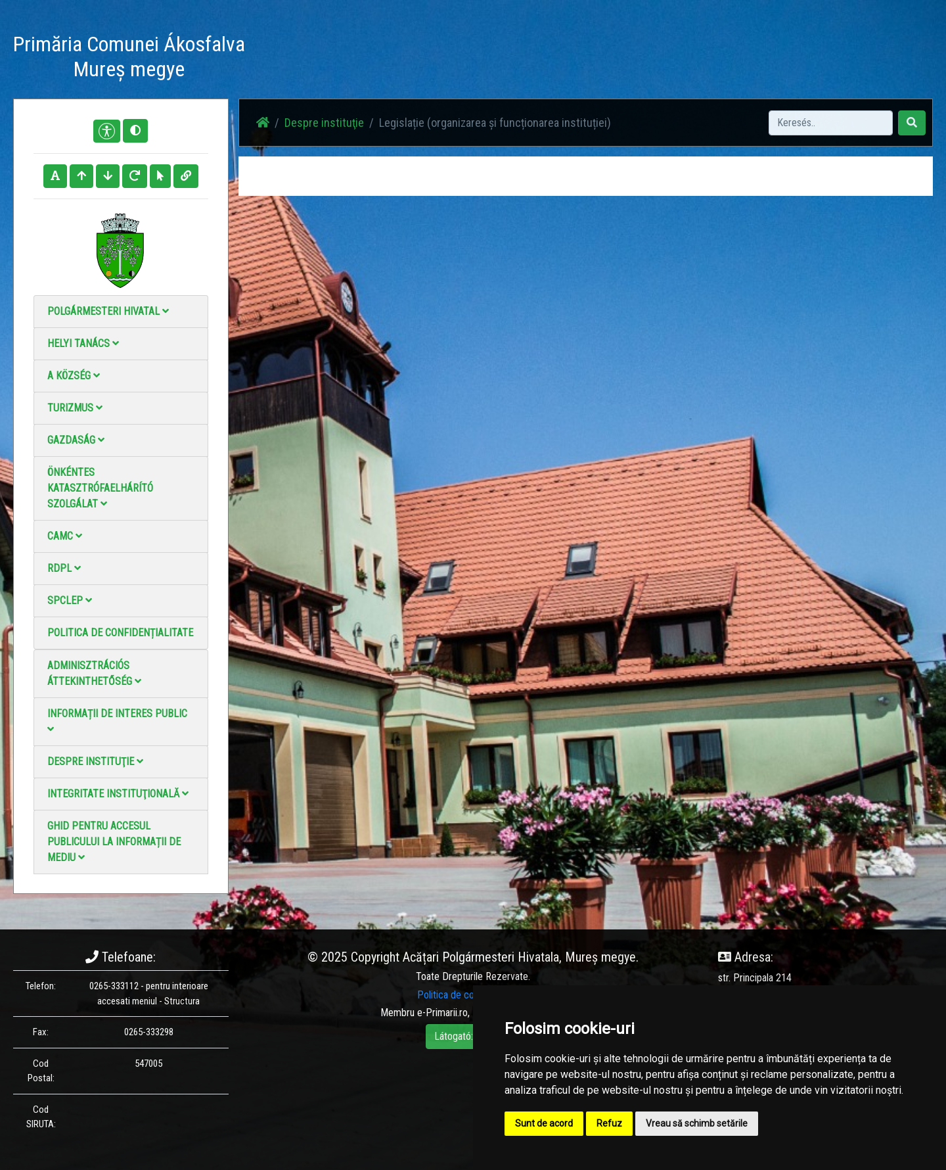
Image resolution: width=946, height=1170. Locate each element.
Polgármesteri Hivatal (108, 311)
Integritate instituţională (118, 793)
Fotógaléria (496, 59)
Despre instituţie (95, 761)
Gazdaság (75, 440)
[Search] (831, 122)
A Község (73, 375)
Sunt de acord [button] (544, 1123)
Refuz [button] (609, 1123)
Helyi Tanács (83, 343)
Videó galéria (562, 59)
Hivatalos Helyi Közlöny (730, 59)
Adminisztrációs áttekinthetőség (94, 673)
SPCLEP (69, 600)
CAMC (64, 536)
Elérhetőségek (635, 59)
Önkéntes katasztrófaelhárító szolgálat (100, 488)
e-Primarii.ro (442, 1012)
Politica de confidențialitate (120, 632)
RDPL (64, 568)
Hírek (445, 59)
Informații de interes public (117, 720)
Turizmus (74, 408)
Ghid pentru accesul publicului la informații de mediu (114, 842)
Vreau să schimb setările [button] (697, 1123)
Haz (409, 59)
